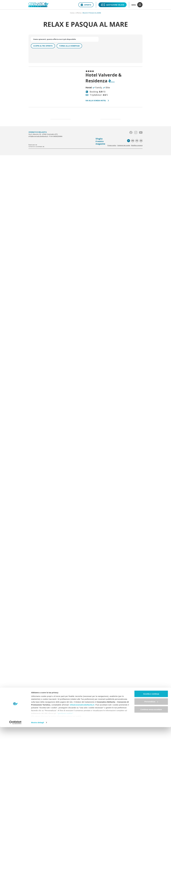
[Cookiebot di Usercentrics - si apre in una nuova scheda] (15, 864)
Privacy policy (111, 145)
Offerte (86, 5)
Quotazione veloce (112, 5)
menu (136, 4)
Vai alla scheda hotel (97, 100)
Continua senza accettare (151, 851)
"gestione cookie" (65, 855)
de (141, 141)
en (133, 141)
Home (72, 13)
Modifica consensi (136, 145)
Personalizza (151, 843)
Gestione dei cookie (123, 145)
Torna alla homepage (69, 46)
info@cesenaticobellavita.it (82, 847)
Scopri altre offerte (43, 46)
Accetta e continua (151, 836)
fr (137, 141)
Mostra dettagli (37, 864)
